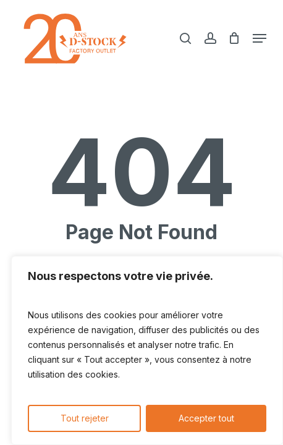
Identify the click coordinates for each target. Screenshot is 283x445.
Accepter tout (206, 418)
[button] (259, 38)
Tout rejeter (85, 418)
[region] (147, 350)
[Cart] (234, 38)
